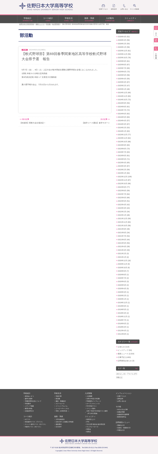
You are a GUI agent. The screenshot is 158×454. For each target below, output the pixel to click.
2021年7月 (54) (124, 236)
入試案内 (110, 19)
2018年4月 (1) (123, 327)
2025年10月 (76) (124, 58)
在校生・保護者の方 (124, 428)
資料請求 (120, 399)
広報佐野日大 (29, 411)
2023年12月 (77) (124, 135)
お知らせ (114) (123, 347)
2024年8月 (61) (124, 107)
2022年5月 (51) (124, 201)
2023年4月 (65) (124, 163)
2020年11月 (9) (124, 264)
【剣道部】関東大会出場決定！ (33, 123)
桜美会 (88, 432)
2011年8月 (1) (123, 334)
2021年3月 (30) (124, 250)
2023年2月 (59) (124, 170)
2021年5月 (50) (124, 243)
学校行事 (59, 396)
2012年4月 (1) (123, 331)
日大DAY (59, 427)
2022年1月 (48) (124, 215)
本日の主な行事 (122, 409)
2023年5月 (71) (124, 159)
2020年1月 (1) (123, 299)
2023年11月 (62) (124, 138)
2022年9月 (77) (124, 187)
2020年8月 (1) (123, 275)
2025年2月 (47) (124, 86)
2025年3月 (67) (124, 82)
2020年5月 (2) (123, 285)
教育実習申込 (121, 417)
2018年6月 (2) (123, 323)
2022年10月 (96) (124, 183)
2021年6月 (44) (124, 240)
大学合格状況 (60, 419)
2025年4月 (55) (124, 79)
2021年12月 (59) (124, 218)
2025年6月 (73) (124, 72)
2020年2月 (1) (123, 296)
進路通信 (59, 424)
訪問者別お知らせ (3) (126, 361)
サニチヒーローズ (92, 427)
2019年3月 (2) (123, 313)
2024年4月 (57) (124, 121)
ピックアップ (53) (125, 350)
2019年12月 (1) (124, 303)
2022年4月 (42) (124, 205)
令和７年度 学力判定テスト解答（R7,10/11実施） (97, 412)
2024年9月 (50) (124, 103)
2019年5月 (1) (123, 309)
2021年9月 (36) (124, 229)
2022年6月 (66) (124, 198)
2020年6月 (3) (123, 281)
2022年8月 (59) (124, 191)
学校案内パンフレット (93, 401)
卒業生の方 (121, 430)
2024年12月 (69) (124, 93)
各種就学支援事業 (123, 414)
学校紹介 (27, 19)
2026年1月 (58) (124, 47)
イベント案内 (90, 408)
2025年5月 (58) (124, 75)
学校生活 (68, 19)
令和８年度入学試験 (93, 399)
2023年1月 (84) (124, 173)
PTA (87, 422)
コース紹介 (48, 19)
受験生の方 (121, 425)
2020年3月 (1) (123, 292)
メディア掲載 (29, 406)
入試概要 (89, 396)
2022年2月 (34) (124, 212)
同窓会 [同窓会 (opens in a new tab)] (88, 429)
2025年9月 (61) (124, 61)
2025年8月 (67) (124, 65)
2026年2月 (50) (124, 44)
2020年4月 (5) (123, 288)
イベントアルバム (62, 406)
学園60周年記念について (33, 401)
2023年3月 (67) (124, 166)
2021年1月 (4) (123, 257)
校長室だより (90, 419)
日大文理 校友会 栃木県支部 (95, 424)
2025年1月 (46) (124, 89)
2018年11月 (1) (124, 316)
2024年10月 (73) (124, 100)
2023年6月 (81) (124, 156)
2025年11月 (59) (124, 54)
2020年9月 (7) (123, 271)
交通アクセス (121, 396)
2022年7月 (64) (124, 194)
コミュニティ (130, 19)
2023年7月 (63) (124, 152)
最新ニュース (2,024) (126, 354)
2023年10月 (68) (124, 142)
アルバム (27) (132, 374)
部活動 (58, 399)
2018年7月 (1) (123, 320)
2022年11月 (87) (124, 180)
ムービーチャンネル (62, 408)
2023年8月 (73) (124, 149)
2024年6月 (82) (124, 114)
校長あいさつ (29, 396)
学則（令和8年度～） (63, 411)
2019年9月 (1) (123, 306)
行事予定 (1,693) (124, 357)
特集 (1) (119, 377)
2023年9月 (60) (124, 145)
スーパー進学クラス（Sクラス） (36, 424)
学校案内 (28, 403)
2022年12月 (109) (125, 177)
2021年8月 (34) (124, 233)
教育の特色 (28, 408)
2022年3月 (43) (124, 208)
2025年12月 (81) (124, 51)
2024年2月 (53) (124, 128)
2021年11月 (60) (124, 222)
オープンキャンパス (93, 403)
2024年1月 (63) (124, 131)
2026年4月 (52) (124, 37)
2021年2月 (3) (123, 253)
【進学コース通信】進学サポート (96, 123)
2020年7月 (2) (123, 278)
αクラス (27, 419)
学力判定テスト (91, 406)
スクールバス (60, 403)
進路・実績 (89, 19)
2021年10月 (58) (124, 226)
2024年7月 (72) (124, 110)
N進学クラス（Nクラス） (33, 427)
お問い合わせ (121, 401)
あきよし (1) (121, 374)
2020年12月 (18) (124, 261)
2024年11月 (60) (124, 96)
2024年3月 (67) (124, 124)
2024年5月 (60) (124, 117)
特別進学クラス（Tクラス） (34, 422)
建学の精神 (28, 399)
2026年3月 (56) (124, 40)
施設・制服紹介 (61, 401)
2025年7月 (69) (124, 68)
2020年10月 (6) (124, 268)
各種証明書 (121, 412)
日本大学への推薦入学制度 (64, 422)
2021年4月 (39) (124, 246)
